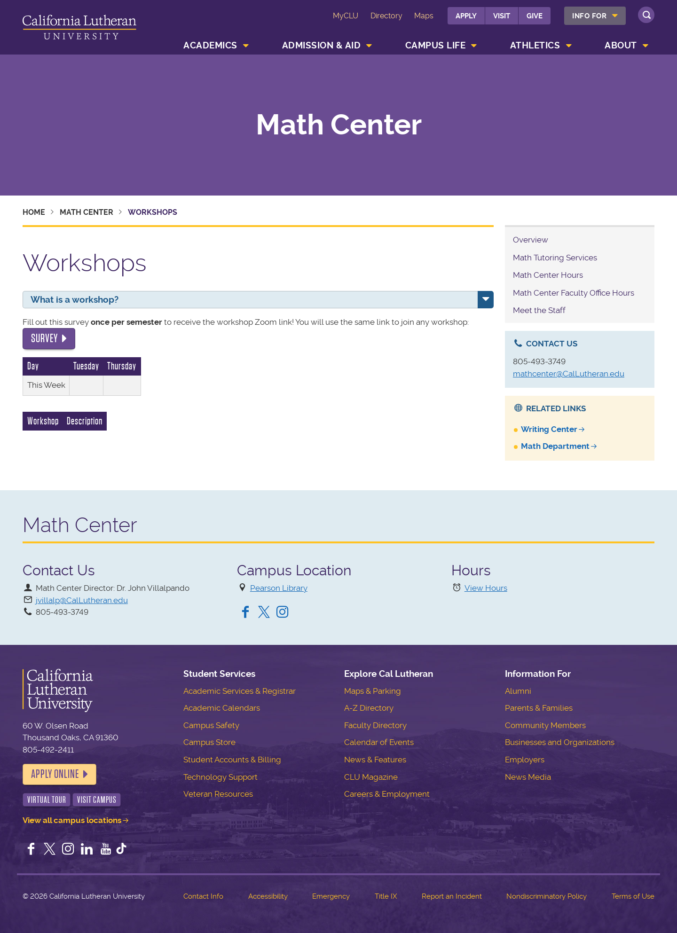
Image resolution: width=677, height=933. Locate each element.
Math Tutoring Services (555, 257)
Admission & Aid (321, 45)
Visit (501, 16)
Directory (386, 15)
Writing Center (549, 429)
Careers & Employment (387, 794)
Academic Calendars (221, 708)
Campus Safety (211, 725)
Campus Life (435, 45)
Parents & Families (539, 708)
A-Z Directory (369, 708)
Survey (44, 338)
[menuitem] (595, 16)
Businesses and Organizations (559, 742)
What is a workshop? (74, 299)
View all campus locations (72, 820)
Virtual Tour (46, 800)
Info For (589, 16)
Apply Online (55, 774)
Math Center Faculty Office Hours (573, 293)
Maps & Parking (372, 691)
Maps (423, 15)
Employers (524, 759)
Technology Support (220, 777)
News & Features (375, 759)
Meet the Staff (539, 310)
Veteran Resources (218, 794)
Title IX (386, 896)
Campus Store (209, 742)
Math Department (555, 446)
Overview (530, 239)
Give (535, 16)
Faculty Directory (375, 725)
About (621, 45)
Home (34, 212)
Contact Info (203, 896)
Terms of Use (633, 896)
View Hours (485, 588)
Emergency (331, 896)
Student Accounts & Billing (232, 759)
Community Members (545, 725)
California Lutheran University (79, 29)
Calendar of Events (379, 742)
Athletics (535, 45)
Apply (466, 16)
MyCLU (345, 15)
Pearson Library (278, 588)
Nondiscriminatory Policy (546, 896)
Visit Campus (97, 800)
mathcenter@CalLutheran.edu (568, 373)
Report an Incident (452, 896)
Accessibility (268, 896)
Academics (210, 45)
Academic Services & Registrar (239, 691)
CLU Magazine (371, 777)
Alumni (518, 691)
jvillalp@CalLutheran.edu (82, 600)
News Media (528, 777)
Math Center (339, 125)
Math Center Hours (548, 275)
